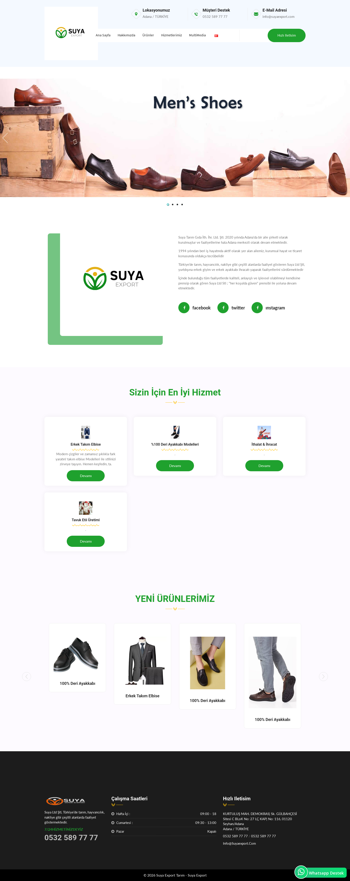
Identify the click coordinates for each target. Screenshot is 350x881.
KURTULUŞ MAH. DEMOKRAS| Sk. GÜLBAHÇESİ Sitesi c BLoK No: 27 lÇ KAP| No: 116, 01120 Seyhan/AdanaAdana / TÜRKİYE (260, 821)
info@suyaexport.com (239, 843)
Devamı (86, 475)
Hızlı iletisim (286, 35)
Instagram (268, 307)
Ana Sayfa (103, 35)
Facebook (194, 307)
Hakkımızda (126, 35)
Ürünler (148, 35)
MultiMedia (197, 35)
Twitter (231, 307)
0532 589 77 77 (235, 836)
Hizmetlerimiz (171, 35)
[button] (26, 676)
